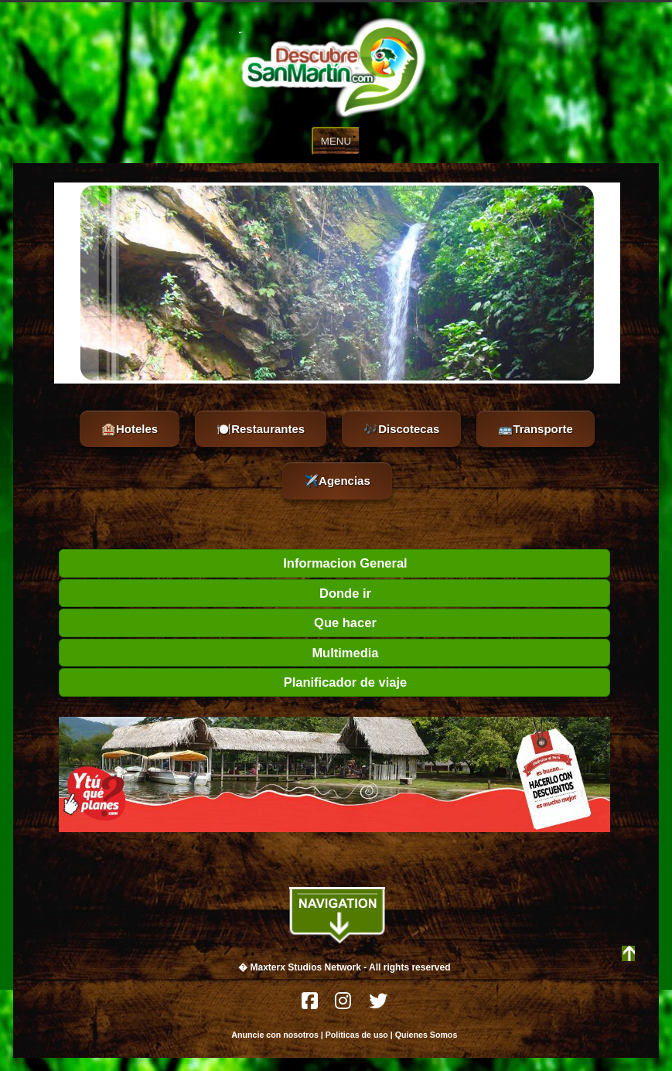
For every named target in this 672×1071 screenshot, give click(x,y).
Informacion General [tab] (237, 563)
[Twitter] (378, 1005)
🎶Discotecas (401, 428)
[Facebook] (311, 1005)
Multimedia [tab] (222, 653)
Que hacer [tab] (221, 622)
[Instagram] (344, 1005)
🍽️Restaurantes (261, 428)
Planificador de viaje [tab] (236, 682)
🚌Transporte (535, 428)
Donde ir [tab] (218, 593)
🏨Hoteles (129, 428)
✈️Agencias (337, 480)
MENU (336, 141)
